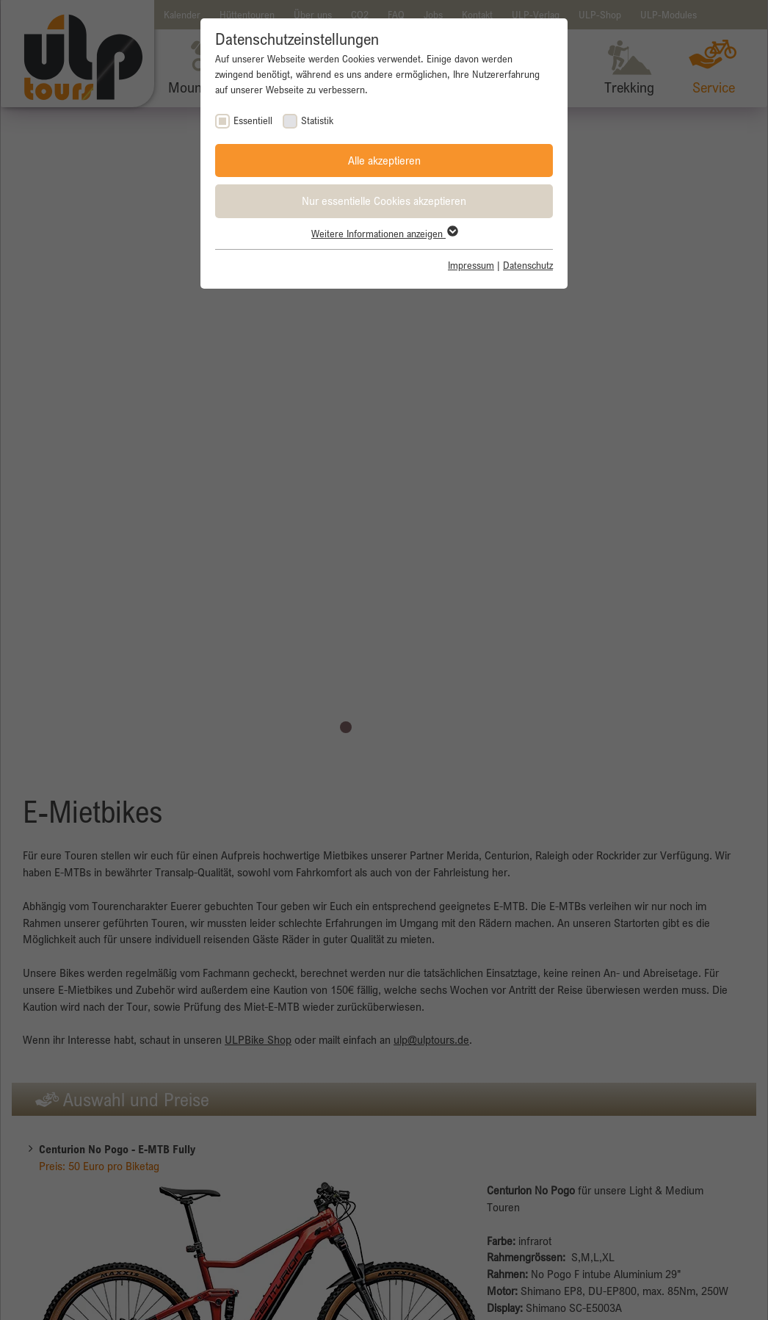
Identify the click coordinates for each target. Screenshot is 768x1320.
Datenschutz (528, 265)
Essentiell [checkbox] (252, 120)
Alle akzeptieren (384, 160)
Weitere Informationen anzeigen (384, 233)
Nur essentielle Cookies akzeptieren (384, 200)
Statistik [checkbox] (317, 120)
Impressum (471, 265)
